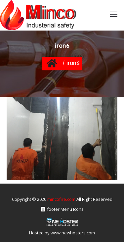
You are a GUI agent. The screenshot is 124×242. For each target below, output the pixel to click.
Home (52, 63)
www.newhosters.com (73, 233)
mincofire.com (61, 199)
